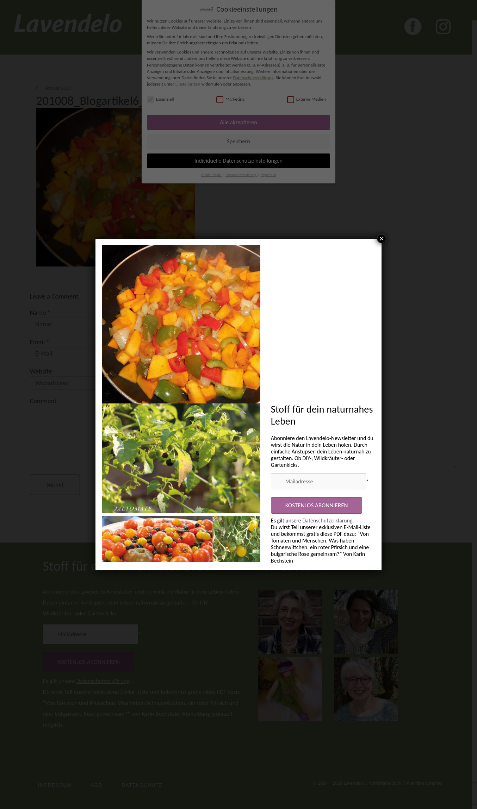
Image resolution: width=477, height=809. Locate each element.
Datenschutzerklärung (327, 520)
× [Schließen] (381, 238)
